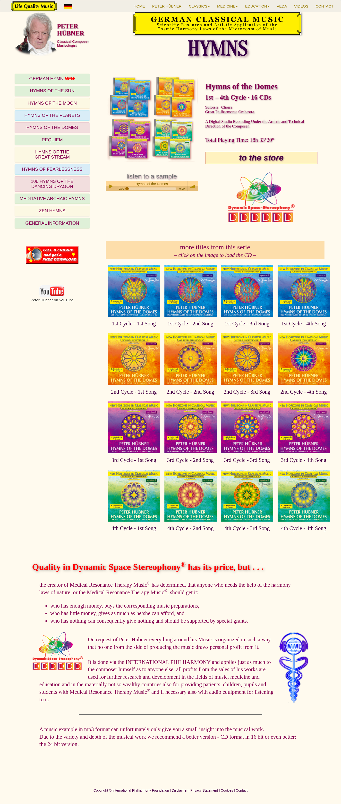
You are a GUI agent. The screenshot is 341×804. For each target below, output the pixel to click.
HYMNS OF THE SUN (52, 90)
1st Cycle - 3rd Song (247, 324)
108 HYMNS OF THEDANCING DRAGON (52, 184)
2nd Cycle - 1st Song (134, 392)
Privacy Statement (204, 790)
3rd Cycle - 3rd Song (247, 460)
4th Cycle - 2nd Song (190, 528)
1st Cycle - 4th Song (303, 324)
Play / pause (111, 186)
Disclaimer (180, 790)
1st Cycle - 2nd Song (190, 324)
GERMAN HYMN (52, 78)
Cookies (227, 790)
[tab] (52, 79)
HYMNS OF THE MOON (52, 103)
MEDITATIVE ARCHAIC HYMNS (52, 198)
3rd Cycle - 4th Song (303, 460)
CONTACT (324, 6)
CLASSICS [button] (199, 6)
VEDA (282, 6)
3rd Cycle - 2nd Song (190, 460)
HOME (139, 6)
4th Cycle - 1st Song (133, 528)
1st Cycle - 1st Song (134, 324)
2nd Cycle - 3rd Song (247, 392)
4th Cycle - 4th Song (303, 528)
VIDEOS (301, 6)
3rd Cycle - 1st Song (133, 460)
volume (193, 186)
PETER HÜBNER (167, 6)
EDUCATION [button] (257, 6)
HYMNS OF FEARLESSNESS (52, 169)
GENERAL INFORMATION (52, 223)
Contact (241, 790)
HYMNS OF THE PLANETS (52, 115)
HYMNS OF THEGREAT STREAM (52, 154)
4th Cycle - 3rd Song (247, 528)
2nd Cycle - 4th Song (304, 392)
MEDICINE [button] (227, 6)
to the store (261, 157)
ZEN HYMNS (52, 210)
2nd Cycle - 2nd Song (190, 392)
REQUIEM (52, 139)
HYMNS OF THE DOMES (52, 127)
